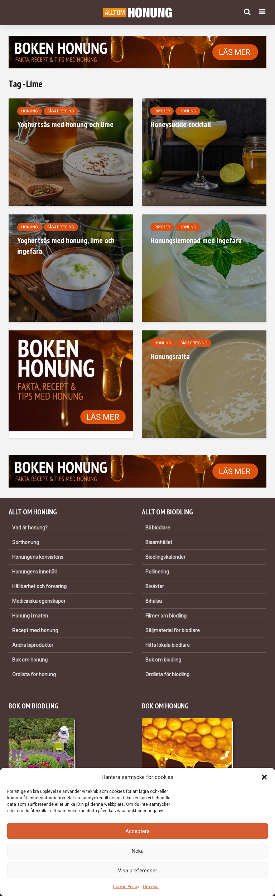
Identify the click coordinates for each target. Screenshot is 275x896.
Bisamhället (158, 542)
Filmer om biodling (166, 616)
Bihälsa (153, 601)
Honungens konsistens (37, 557)
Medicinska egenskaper (39, 601)
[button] (264, 777)
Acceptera (137, 831)
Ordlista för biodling (167, 674)
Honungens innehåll (34, 572)
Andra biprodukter (32, 645)
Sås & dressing (61, 111)
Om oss (151, 886)
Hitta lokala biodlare (167, 645)
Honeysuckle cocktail (180, 124)
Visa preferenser (137, 870)
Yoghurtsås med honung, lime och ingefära (66, 245)
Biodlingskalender (165, 557)
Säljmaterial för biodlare (172, 630)
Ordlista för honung (34, 674)
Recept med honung (35, 630)
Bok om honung (30, 660)
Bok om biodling (163, 660)
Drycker (162, 111)
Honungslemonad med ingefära (196, 240)
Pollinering (157, 572)
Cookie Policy (126, 886)
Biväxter (154, 586)
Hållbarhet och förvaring (39, 586)
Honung (29, 111)
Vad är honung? (30, 528)
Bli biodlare (157, 528)
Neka (138, 851)
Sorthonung (25, 542)
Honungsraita (170, 356)
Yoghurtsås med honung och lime (65, 124)
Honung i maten (30, 616)
